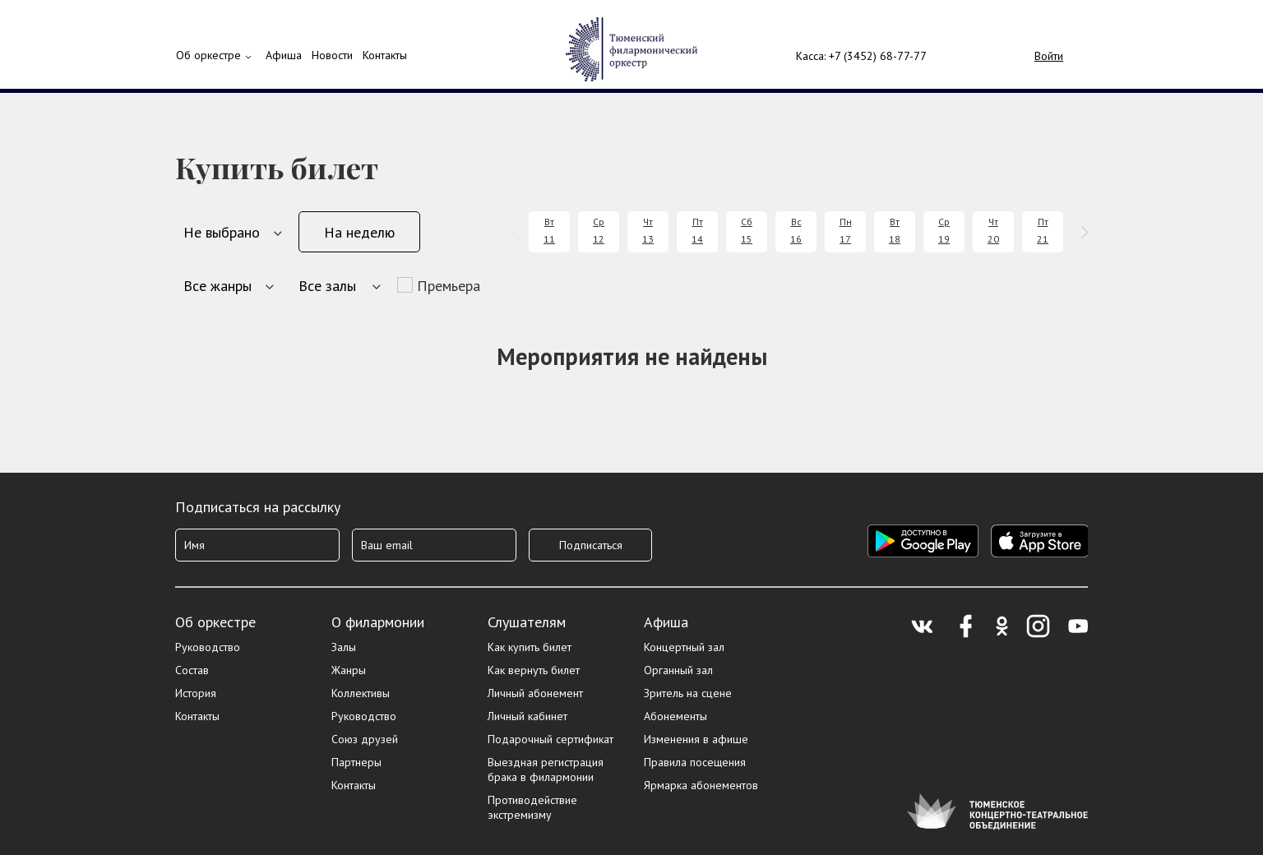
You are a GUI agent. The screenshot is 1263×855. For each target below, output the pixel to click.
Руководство (207, 647)
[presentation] (518, 232)
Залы (343, 647)
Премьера (448, 285)
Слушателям (527, 621)
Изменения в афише (696, 739)
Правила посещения (695, 762)
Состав (192, 670)
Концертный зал (684, 647)
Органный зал (678, 670)
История (195, 693)
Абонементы (675, 716)
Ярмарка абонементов (701, 785)
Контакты (385, 55)
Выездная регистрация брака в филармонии (546, 769)
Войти (1048, 56)
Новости (332, 55)
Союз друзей (364, 739)
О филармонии (377, 621)
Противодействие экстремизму (532, 807)
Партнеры (356, 762)
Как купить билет (529, 647)
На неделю (359, 232)
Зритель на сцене (688, 693)
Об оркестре (208, 55)
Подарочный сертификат (550, 739)
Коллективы (360, 693)
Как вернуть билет (534, 670)
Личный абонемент (535, 693)
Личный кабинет (527, 716)
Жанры (348, 670)
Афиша (666, 621)
